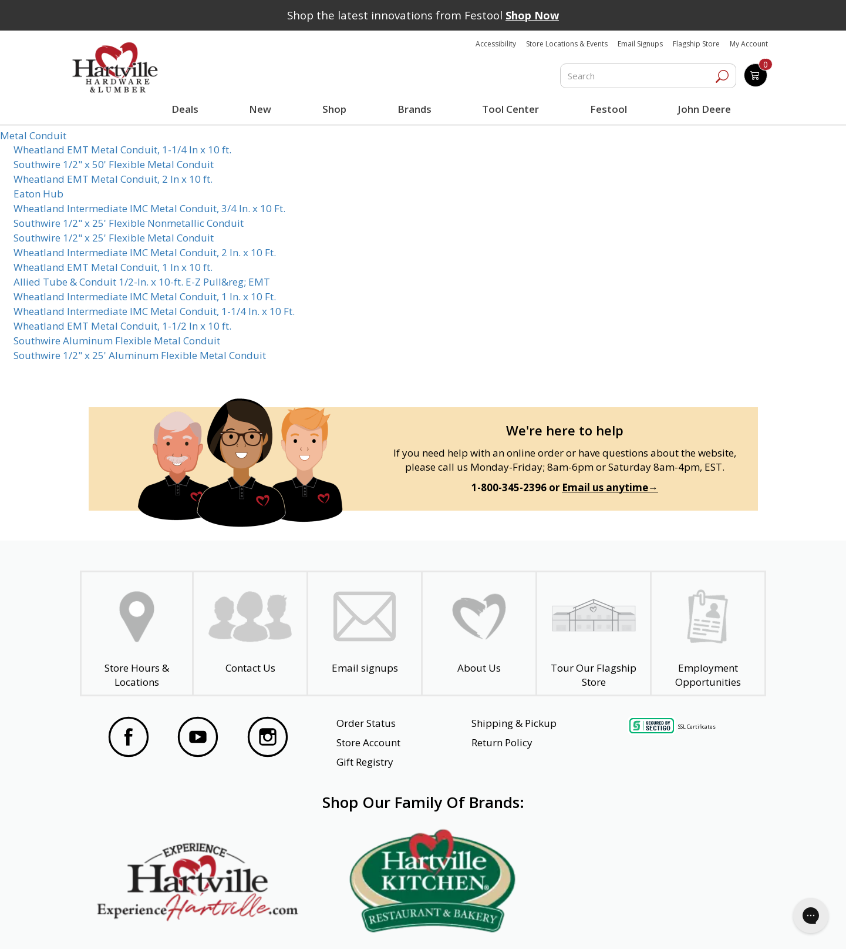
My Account (749, 44)
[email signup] (364, 633)
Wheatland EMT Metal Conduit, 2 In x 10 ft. (113, 179)
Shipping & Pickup (514, 723)
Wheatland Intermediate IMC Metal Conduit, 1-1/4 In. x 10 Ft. (154, 311)
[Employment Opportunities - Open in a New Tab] (708, 633)
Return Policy (501, 742)
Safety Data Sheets (386, 923)
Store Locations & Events (567, 44)
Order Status (366, 723)
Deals (187, 110)
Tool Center (509, 109)
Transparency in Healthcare (529, 923)
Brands (413, 109)
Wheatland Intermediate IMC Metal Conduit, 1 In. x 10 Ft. (145, 296)
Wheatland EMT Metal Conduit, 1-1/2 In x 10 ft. (122, 326)
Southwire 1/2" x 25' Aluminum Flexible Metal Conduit (140, 355)
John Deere (702, 109)
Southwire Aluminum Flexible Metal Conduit (117, 340)
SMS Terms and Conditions (682, 923)
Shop (336, 110)
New (260, 109)
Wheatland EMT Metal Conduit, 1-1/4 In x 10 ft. (122, 149)
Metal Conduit (33, 135)
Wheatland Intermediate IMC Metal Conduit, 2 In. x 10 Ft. (145, 252)
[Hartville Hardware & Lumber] (115, 67)
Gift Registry (364, 762)
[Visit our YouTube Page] (197, 738)
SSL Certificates (697, 726)
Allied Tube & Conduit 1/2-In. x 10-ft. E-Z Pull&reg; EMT (142, 282)
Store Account (368, 742)
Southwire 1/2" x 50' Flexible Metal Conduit (114, 164)
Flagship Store (696, 44)
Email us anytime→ (610, 487)
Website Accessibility (152, 923)
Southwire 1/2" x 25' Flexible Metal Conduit (114, 237)
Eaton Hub (38, 193)
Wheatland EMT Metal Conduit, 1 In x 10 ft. (113, 267)
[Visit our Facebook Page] (128, 738)
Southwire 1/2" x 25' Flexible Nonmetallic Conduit (129, 223)
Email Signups (640, 44)
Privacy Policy (270, 923)
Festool (606, 109)
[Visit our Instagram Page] (267, 738)
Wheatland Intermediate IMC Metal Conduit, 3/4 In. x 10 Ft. (149, 208)
